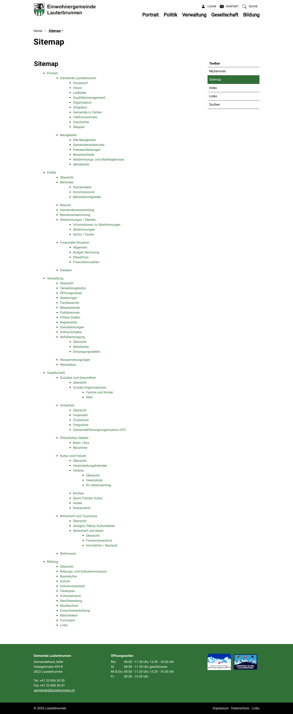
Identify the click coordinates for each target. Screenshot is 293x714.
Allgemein (80, 247)
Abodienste (81, 164)
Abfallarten (81, 347)
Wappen (79, 127)
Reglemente (68, 322)
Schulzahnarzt (70, 596)
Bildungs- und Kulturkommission (83, 571)
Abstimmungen (84, 229)
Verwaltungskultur (73, 288)
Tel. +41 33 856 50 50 (49, 680)
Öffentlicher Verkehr (74, 438)
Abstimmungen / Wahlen (78, 220)
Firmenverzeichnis (99, 540)
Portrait (150, 15)
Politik (170, 15)
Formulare (67, 620)
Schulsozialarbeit (72, 586)
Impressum (221, 708)
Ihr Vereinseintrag (98, 485)
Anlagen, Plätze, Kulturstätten (94, 526)
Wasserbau (68, 365)
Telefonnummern (85, 117)
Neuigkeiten (68, 135)
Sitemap (219, 81)
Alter (89, 397)
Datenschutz (240, 708)
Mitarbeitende (70, 308)
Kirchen (78, 493)
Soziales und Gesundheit (78, 378)
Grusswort (80, 83)
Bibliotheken (69, 615)
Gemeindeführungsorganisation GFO (99, 430)
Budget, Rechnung (86, 252)
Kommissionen (84, 192)
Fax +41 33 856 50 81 (49, 685)
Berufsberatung (71, 601)
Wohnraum (68, 553)
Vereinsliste (94, 480)
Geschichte (81, 122)
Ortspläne (80, 107)
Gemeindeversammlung (77, 210)
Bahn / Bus (81, 443)
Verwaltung (194, 15)
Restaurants (81, 508)
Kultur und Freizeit (73, 456)
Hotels (77, 503)
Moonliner (80, 448)
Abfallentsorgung (72, 337)
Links (213, 96)
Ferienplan (67, 591)
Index (213, 88)
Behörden (67, 182)
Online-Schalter (71, 332)
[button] (250, 6)
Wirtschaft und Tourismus (78, 516)
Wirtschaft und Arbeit (88, 531)
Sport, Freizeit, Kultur (88, 498)
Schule (65, 581)
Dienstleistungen (72, 327)
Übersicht (66, 177)
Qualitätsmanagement (89, 98)
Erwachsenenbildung (75, 610)
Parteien (66, 270)
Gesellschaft (224, 15)
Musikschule (69, 606)
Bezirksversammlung (75, 215)
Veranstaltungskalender (90, 466)
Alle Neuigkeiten (84, 140)
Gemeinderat (82, 187)
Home (38, 31)
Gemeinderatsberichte (88, 145)
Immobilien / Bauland (101, 545)
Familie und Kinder (99, 392)
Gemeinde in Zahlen (87, 112)
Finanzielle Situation (74, 242)
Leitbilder (79, 93)
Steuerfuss (81, 257)
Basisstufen (68, 576)
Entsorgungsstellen (87, 352)
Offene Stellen (70, 317)
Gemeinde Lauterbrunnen (78, 78)
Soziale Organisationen (89, 387)
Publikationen (70, 312)
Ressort (65, 205)
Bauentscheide (83, 155)
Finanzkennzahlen (86, 262)
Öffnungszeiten (71, 293)
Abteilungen (68, 298)
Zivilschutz (81, 420)
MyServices (217, 71)
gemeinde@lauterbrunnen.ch (54, 690)
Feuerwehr (80, 415)
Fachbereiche (69, 303)
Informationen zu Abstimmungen (96, 225)
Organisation (82, 102)
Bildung (251, 15)
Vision (77, 88)
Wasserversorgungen (75, 360)
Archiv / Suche (83, 234)
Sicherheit (67, 405)
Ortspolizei (80, 425)
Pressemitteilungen (87, 150)
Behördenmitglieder (87, 197)
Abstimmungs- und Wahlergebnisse (98, 159)
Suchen (214, 104)
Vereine (78, 470)
